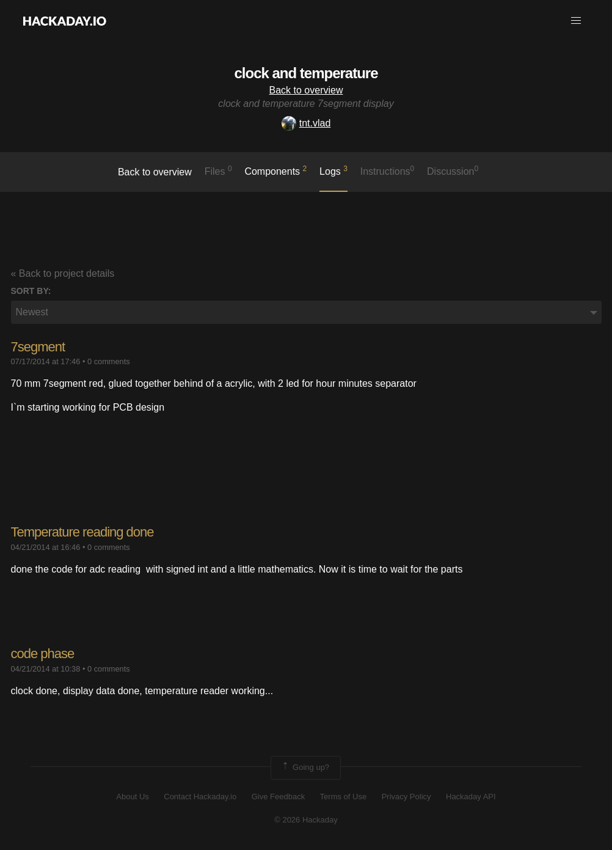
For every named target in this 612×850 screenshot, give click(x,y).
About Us (132, 796)
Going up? (304, 767)
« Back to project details (63, 273)
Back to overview (306, 90)
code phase (43, 653)
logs (333, 170)
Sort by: (31, 291)
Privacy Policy (406, 796)
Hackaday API (471, 796)
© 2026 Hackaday (306, 819)
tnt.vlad (306, 123)
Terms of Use (343, 796)
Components (275, 170)
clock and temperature (305, 73)
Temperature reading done (82, 532)
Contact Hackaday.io (200, 796)
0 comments (108, 361)
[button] (576, 21)
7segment (38, 346)
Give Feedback (278, 796)
